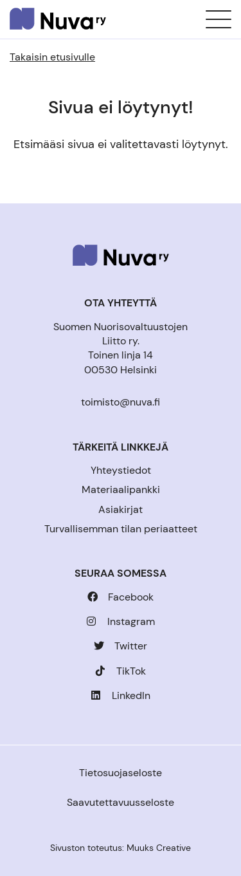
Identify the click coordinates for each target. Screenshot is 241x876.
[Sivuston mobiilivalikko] (218, 19)
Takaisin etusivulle (52, 57)
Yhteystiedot (121, 470)
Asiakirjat (120, 509)
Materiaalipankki (121, 489)
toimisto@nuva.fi (120, 402)
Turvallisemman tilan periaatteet (120, 529)
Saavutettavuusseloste (120, 802)
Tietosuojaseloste (120, 772)
